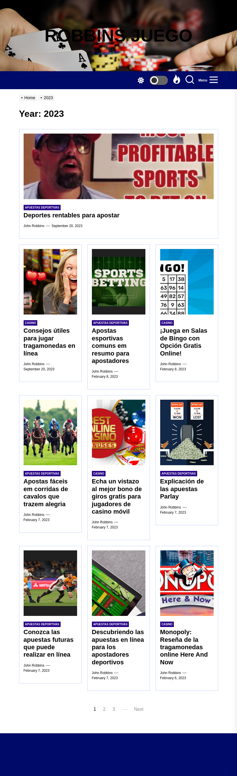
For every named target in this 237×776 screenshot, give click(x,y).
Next (138, 709)
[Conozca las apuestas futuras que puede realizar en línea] (50, 583)
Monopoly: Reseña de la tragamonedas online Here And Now (184, 647)
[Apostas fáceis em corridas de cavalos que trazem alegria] (50, 432)
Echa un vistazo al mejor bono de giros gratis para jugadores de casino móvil (117, 496)
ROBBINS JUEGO (118, 35)
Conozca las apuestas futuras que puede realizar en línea (49, 643)
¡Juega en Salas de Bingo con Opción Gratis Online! (183, 342)
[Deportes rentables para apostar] (119, 166)
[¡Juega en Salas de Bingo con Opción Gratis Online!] (187, 282)
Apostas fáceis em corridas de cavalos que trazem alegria (46, 492)
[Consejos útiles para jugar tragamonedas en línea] (50, 282)
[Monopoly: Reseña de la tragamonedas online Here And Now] (187, 583)
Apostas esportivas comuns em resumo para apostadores (110, 345)
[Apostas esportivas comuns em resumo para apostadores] (118, 282)
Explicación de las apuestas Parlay (182, 489)
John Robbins (34, 226)
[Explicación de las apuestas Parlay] (187, 432)
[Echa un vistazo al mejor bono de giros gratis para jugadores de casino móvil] (118, 432)
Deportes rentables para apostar (71, 215)
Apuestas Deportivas (42, 207)
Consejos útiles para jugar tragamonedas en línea (49, 342)
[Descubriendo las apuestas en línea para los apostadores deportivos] (118, 583)
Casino (30, 322)
